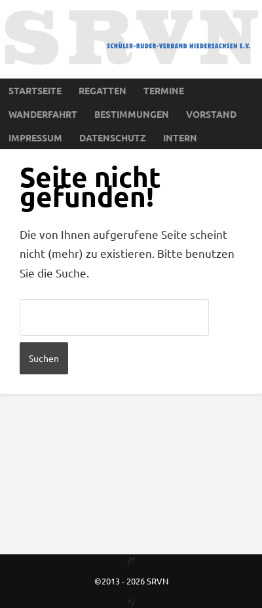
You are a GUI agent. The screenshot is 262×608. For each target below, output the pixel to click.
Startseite (35, 90)
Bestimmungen (131, 114)
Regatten (102, 90)
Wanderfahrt (43, 114)
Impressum (35, 137)
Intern (180, 137)
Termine (163, 90)
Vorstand (211, 114)
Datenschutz (112, 137)
